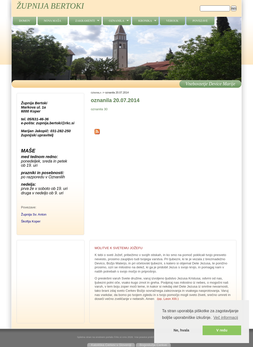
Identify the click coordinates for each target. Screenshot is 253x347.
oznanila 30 (99, 109)
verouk (172, 20)
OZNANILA (116, 21)
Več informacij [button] (225, 317)
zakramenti (84, 21)
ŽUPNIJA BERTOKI (50, 5)
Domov (24, 20)
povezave (200, 20)
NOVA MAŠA (52, 20)
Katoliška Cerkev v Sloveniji (111, 345)
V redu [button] (221, 330)
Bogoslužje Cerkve (153, 345)
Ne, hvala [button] (181, 330)
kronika (144, 21)
